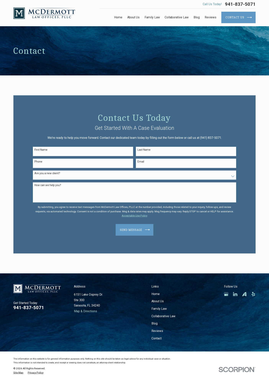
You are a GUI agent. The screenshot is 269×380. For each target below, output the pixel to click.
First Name (40, 149)
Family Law (159, 309)
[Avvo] (244, 294)
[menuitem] (18, 373)
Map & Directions (85, 311)
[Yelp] (253, 294)
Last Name (143, 149)
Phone (38, 161)
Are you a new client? (47, 173)
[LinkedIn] (235, 294)
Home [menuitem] (118, 17)
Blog (154, 323)
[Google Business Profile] (226, 294)
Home (155, 294)
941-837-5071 (240, 4)
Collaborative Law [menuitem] (177, 17)
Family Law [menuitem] (152, 17)
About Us (157, 301)
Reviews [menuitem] (210, 17)
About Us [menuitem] (133, 17)
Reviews (157, 331)
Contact (156, 338)
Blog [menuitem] (197, 17)
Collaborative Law (163, 316)
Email (140, 161)
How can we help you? (47, 185)
